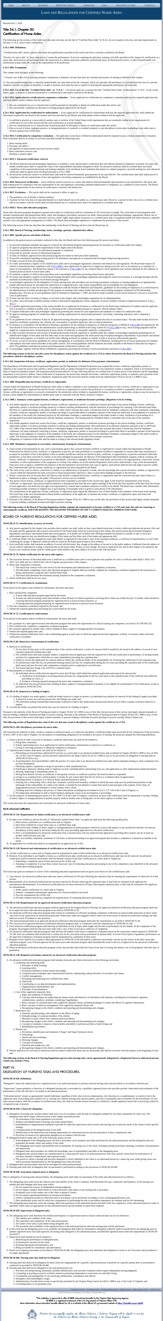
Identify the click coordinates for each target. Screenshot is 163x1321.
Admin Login (125, 1289)
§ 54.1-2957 (125, 349)
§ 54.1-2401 (75, 269)
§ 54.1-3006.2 (57, 266)
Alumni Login (92, 1289)
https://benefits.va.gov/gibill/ (130, 1303)
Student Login (78, 1289)
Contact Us (154, 1289)
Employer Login (140, 1289)
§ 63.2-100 (135, 325)
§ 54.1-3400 (113, 327)
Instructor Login (109, 1289)
